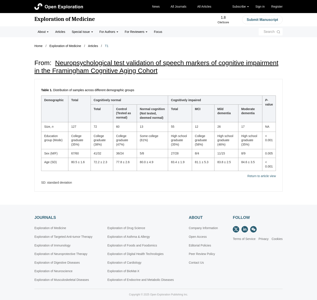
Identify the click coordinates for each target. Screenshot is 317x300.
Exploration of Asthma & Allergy (128, 236)
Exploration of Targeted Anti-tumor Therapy (63, 236)
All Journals (178, 6)
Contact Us (196, 262)
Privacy (264, 239)
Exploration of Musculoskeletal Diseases (61, 280)
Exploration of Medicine (64, 19)
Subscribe (240, 6)
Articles (60, 32)
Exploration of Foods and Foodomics (132, 245)
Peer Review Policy (202, 254)
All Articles (204, 6)
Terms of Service (244, 239)
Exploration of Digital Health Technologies (135, 254)
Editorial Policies (200, 245)
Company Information (203, 228)
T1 (106, 46)
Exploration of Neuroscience (53, 271)
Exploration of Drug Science (126, 228)
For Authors (108, 32)
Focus (158, 32)
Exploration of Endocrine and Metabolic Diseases (140, 280)
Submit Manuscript (262, 20)
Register (277, 6)
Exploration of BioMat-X (123, 271)
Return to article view (261, 176)
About (43, 32)
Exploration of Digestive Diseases (57, 262)
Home (38, 46)
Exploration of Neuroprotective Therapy (60, 254)
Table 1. (46, 90)
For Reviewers (136, 32)
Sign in (260, 6)
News (156, 6)
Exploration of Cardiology (124, 262)
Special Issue (82, 32)
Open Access (198, 236)
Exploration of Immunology (52, 245)
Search (269, 32)
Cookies (277, 239)
